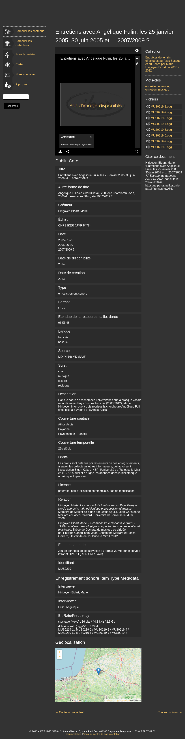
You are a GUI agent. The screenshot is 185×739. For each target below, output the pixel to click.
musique (163, 89)
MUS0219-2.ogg (161, 112)
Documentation (73, 734)
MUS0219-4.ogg (161, 123)
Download (60, 151)
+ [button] (60, 652)
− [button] (60, 656)
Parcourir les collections (24, 43)
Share (67, 151)
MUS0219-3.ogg (161, 118)
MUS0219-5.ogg (161, 129)
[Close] (90, 136)
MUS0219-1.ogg (161, 106)
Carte (19, 64)
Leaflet (109, 701)
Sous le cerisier (25, 54)
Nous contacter (25, 74)
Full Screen (136, 151)
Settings (137, 50)
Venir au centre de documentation (101, 734)
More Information (137, 63)
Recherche (12, 105)
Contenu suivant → (170, 712)
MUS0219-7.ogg (161, 141)
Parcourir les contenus (30, 31)
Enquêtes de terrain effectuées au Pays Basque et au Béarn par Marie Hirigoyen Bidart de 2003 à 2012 (163, 64)
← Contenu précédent (69, 712)
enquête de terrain (157, 86)
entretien (151, 89)
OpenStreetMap (123, 701)
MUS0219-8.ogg (161, 147)
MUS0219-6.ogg (161, 135)
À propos (21, 84)
